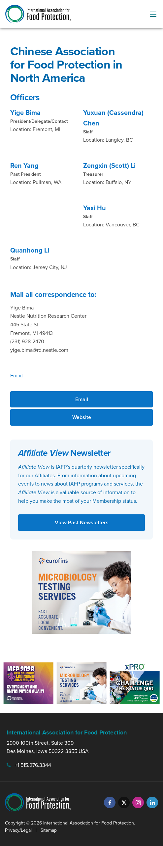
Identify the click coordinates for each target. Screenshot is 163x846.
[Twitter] (124, 802)
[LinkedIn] (152, 802)
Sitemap (49, 830)
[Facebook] (109, 802)
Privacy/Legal (18, 830)
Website (81, 417)
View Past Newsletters (82, 522)
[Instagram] (138, 802)
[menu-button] (153, 14)
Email (16, 375)
